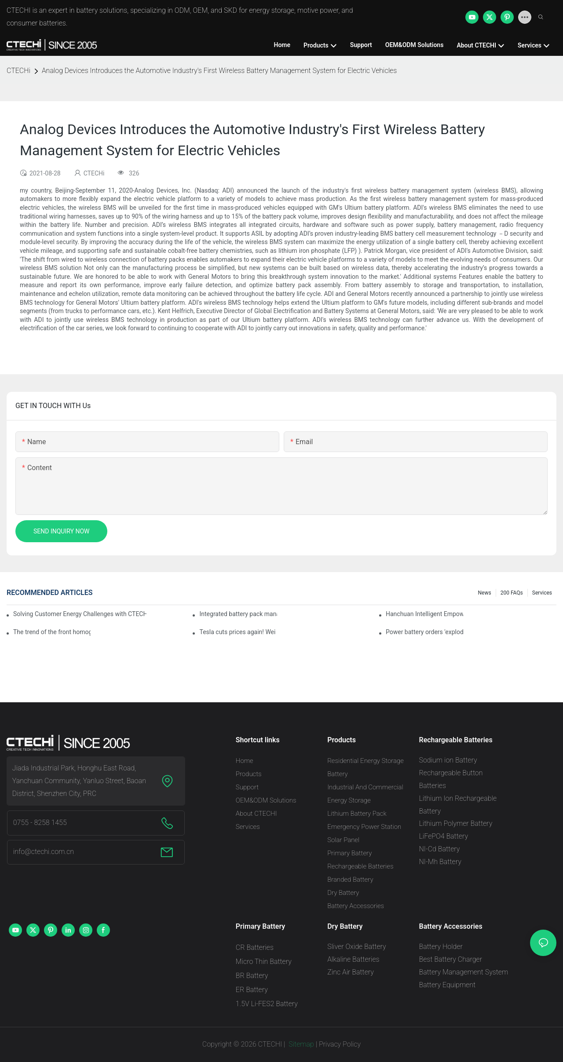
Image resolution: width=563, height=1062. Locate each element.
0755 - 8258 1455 (40, 822)
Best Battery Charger (450, 959)
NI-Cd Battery (439, 849)
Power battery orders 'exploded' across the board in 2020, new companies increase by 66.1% (424, 631)
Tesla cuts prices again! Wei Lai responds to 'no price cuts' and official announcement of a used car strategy (238, 631)
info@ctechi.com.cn (43, 851)
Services (542, 593)
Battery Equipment (447, 985)
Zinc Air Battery (350, 972)
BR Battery (252, 975)
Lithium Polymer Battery (455, 823)
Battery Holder (440, 946)
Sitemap (300, 1044)
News (484, 593)
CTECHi (18, 70)
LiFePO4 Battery (443, 836)
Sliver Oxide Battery (356, 946)
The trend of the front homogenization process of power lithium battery (52, 631)
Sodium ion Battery (448, 760)
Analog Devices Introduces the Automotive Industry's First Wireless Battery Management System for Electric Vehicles (219, 70)
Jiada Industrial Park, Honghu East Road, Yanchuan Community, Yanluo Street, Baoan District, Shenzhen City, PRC (79, 781)
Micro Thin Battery (264, 961)
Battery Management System (463, 972)
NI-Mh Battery (440, 862)
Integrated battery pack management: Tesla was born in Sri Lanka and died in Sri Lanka (238, 613)
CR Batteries (255, 947)
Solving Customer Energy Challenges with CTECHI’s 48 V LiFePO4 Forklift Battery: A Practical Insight (79, 613)
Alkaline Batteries (353, 959)
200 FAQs (512, 593)
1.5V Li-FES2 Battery (267, 1004)
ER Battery (252, 989)
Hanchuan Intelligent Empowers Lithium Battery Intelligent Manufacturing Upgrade (424, 613)
